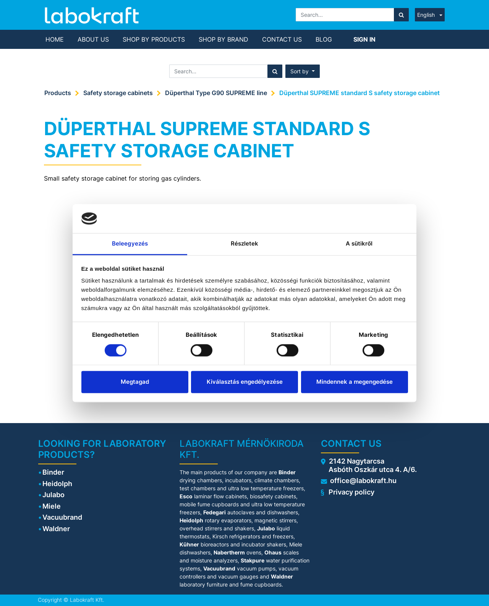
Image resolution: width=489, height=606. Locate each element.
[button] (302, 71)
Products (57, 93)
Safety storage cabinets (118, 93)
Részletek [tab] (245, 243)
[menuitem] (54, 39)
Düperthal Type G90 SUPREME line (216, 93)
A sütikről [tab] (359, 243)
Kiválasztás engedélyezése (245, 382)
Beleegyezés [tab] (130, 243)
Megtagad (135, 382)
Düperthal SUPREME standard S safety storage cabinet (359, 93)
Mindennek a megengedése (354, 382)
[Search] (401, 14)
